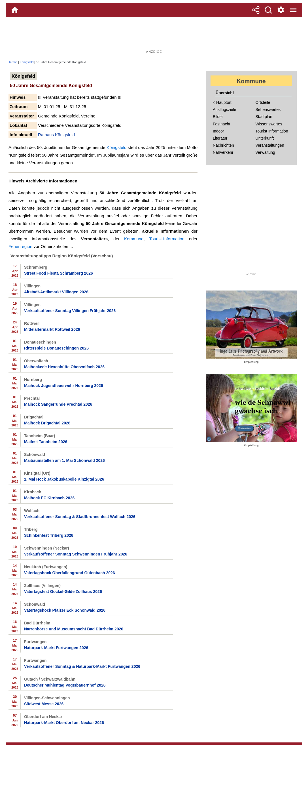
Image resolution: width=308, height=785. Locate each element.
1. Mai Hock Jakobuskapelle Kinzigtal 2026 (64, 479)
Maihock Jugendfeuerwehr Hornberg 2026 (63, 385)
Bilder (218, 116)
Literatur (220, 138)
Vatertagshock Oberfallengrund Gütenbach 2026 (69, 573)
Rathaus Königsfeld (56, 134)
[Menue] (293, 10)
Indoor (218, 131)
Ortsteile (263, 102)
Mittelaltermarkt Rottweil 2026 (52, 329)
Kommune (133, 238)
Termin (13, 62)
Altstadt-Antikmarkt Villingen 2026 (56, 292)
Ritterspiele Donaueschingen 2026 (56, 348)
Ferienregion (20, 246)
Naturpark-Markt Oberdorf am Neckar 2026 (64, 722)
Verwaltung (265, 152)
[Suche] (268, 10)
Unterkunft (265, 138)
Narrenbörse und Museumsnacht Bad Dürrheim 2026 (73, 629)
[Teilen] (256, 10)
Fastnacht (221, 124)
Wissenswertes (269, 124)
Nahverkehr (223, 152)
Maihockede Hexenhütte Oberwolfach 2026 (64, 367)
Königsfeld (27, 62)
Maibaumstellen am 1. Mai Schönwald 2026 (64, 460)
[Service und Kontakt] (281, 10)
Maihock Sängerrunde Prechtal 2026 (58, 404)
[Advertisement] (154, 35)
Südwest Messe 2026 (43, 704)
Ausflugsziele (224, 109)
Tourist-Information (166, 238)
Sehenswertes (268, 109)
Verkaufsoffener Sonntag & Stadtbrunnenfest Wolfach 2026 (79, 516)
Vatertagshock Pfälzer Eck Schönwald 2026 (64, 610)
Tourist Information (272, 131)
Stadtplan (264, 116)
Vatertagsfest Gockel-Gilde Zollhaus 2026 (63, 591)
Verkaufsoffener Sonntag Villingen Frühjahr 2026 (70, 310)
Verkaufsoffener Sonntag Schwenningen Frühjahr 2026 (75, 554)
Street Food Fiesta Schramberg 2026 (58, 273)
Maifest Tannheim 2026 (45, 441)
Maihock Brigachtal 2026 (47, 423)
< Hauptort (222, 102)
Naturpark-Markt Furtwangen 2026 (56, 647)
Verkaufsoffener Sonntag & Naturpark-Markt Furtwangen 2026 (82, 666)
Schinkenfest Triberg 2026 (48, 535)
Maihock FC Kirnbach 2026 (49, 498)
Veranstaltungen (270, 145)
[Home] (15, 10)
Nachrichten (223, 145)
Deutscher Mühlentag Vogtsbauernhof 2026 (65, 685)
